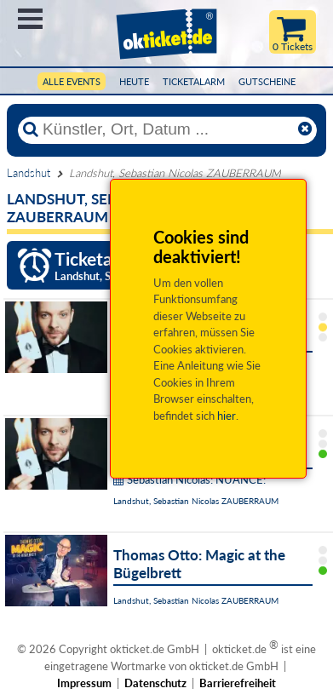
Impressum (84, 683)
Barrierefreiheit (237, 683)
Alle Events (71, 81)
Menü (30, 18)
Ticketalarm (194, 81)
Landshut (28, 173)
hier (226, 415)
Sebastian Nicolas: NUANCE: (189, 479)
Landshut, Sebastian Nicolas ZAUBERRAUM (195, 501)
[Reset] (305, 129)
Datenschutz (155, 683)
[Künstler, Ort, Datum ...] (167, 129)
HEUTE (134, 81)
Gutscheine (267, 81)
